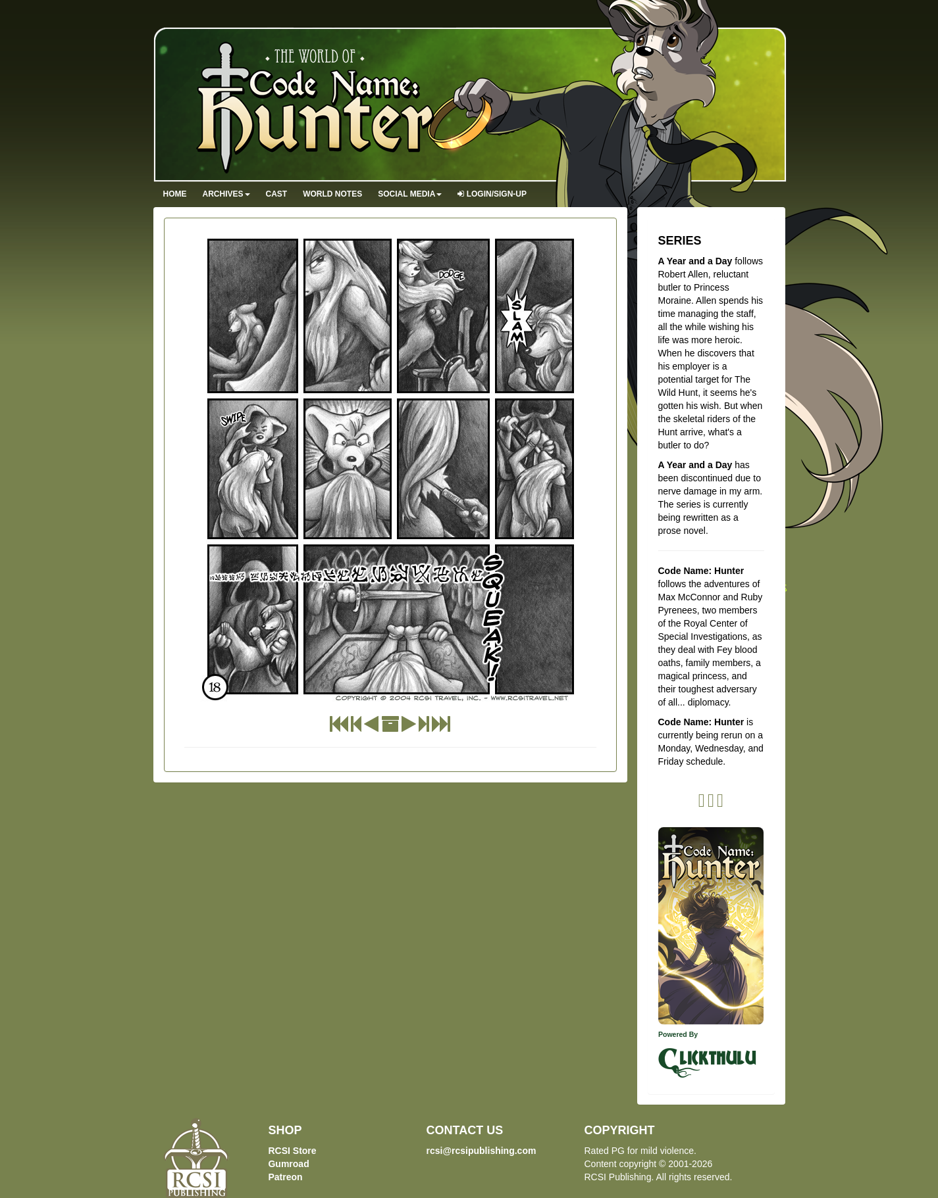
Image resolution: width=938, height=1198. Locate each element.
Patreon (285, 1177)
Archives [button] (226, 194)
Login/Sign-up (492, 194)
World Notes (332, 194)
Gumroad (288, 1164)
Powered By (678, 1034)
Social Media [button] (410, 194)
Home (175, 194)
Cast (277, 194)
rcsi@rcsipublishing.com (481, 1150)
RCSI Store (292, 1150)
